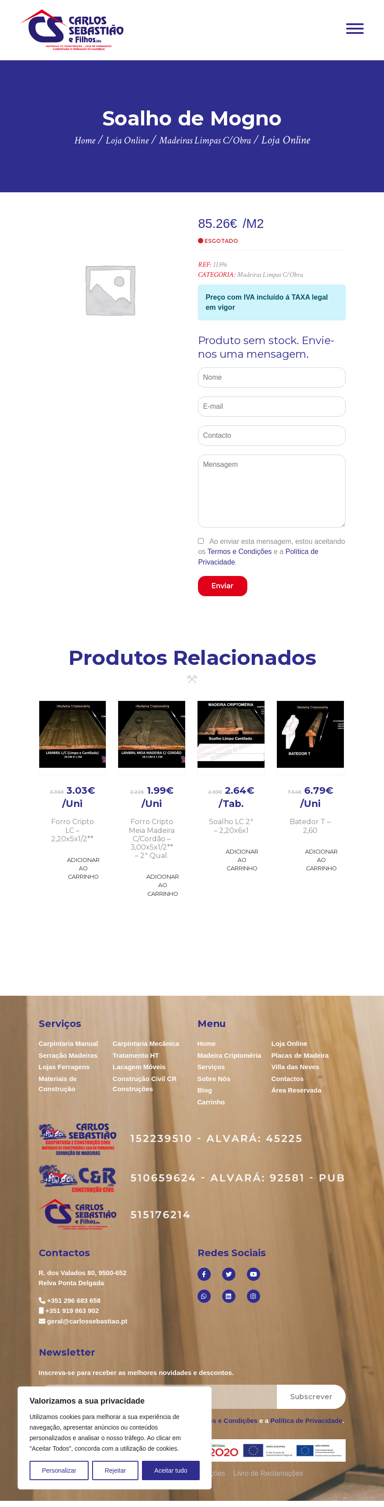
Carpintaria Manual (68, 1043)
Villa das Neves (296, 1067)
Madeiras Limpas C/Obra (270, 274)
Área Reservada (296, 1090)
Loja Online (290, 1043)
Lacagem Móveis (139, 1067)
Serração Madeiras (68, 1055)
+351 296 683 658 (74, 1300)
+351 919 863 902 (72, 1310)
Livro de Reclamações (268, 1473)
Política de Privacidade (306, 1420)
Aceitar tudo (170, 1470)
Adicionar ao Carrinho (83, 868)
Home (207, 1043)
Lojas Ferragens (64, 1067)
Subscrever (311, 1397)
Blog (205, 1090)
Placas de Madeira (300, 1055)
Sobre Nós (214, 1078)
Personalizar (59, 1470)
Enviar (223, 586)
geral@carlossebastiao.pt (87, 1321)
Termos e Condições (239, 551)
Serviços (211, 1067)
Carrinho (211, 1102)
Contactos (288, 1078)
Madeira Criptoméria (229, 1055)
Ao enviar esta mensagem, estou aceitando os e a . (271, 552)
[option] (109, 289)
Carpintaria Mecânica (146, 1043)
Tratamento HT (136, 1055)
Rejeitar (115, 1470)
